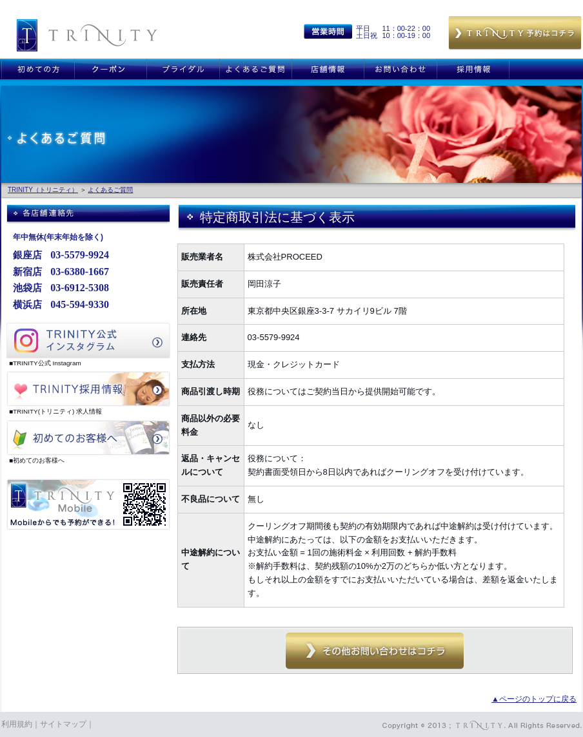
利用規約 (16, 724)
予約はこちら (515, 33)
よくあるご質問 (255, 69)
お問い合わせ (400, 69)
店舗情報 (328, 69)
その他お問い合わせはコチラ (374, 651)
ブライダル (182, 69)
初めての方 (37, 69)
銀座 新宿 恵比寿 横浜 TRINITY (87, 35)
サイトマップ (63, 724)
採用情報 (473, 69)
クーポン (110, 69)
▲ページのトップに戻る (534, 699)
